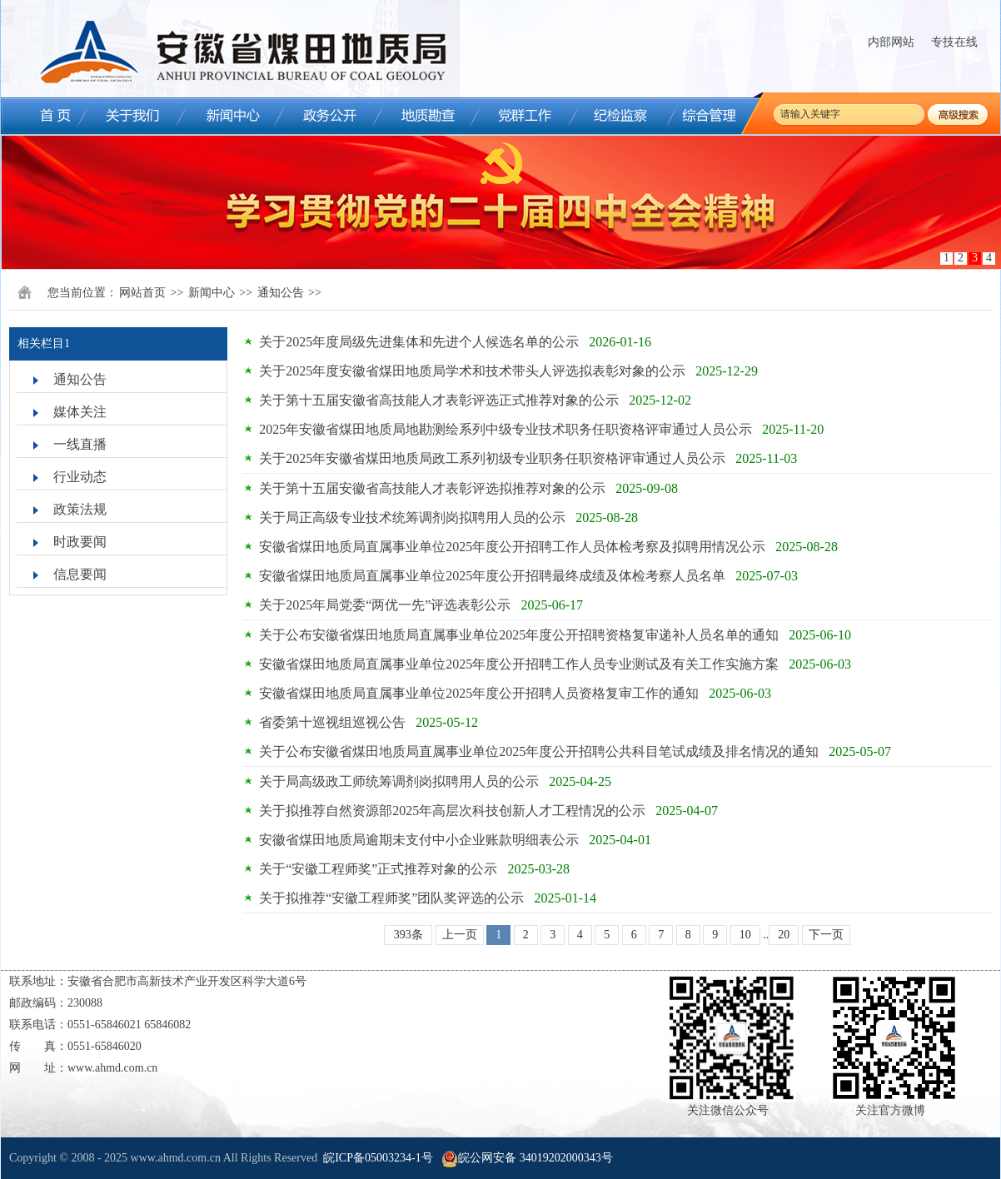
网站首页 (142, 292)
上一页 (459, 934)
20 (783, 934)
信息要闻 (80, 574)
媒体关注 (80, 412)
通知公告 (280, 292)
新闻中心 (211, 292)
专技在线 (954, 42)
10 (745, 934)
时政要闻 (80, 542)
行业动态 (80, 477)
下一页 (826, 934)
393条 (408, 934)
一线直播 (80, 444)
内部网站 (891, 42)
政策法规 (80, 509)
